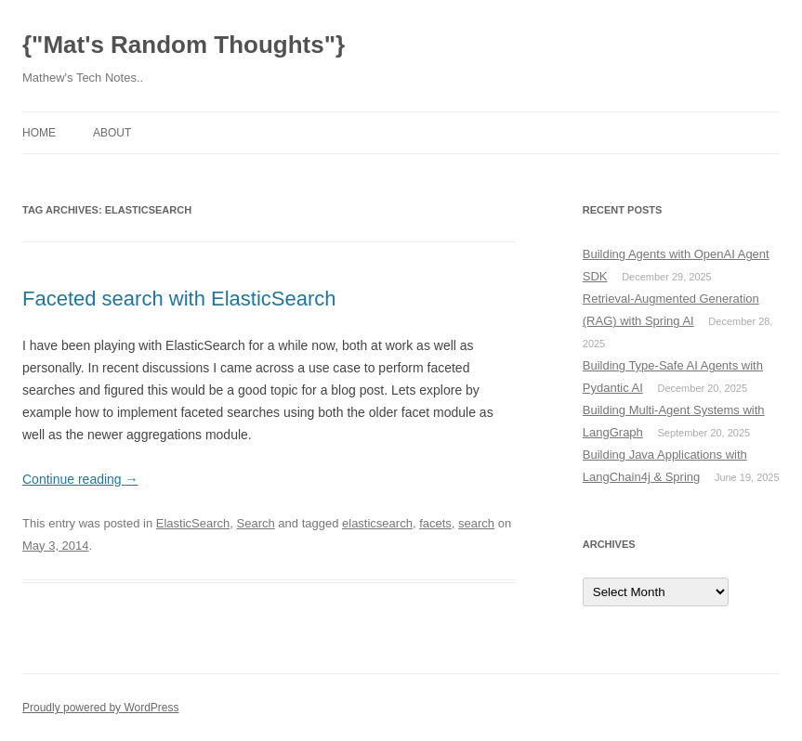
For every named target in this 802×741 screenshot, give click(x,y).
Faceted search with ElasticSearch (179, 298)
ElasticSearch (193, 523)
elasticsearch (377, 523)
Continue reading (80, 479)
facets (435, 523)
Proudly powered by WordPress (100, 707)
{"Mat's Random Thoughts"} (183, 44)
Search (256, 523)
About (112, 132)
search (476, 523)
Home (39, 132)
